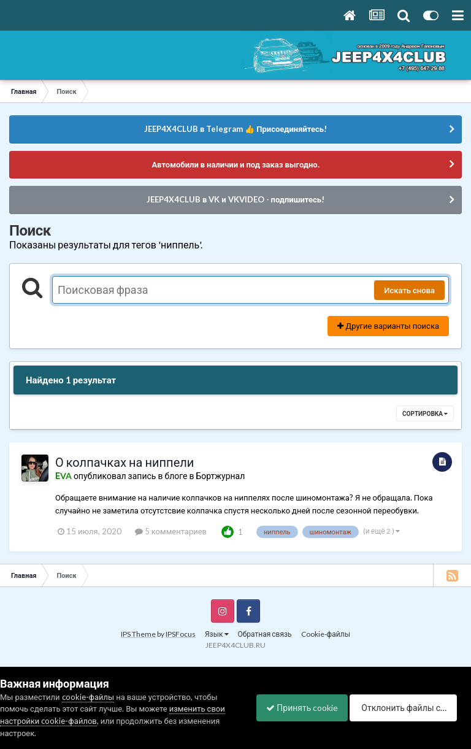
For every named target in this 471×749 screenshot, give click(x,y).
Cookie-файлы (325, 634)
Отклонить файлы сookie (163, 726)
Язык (217, 634)
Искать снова (409, 290)
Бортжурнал (220, 476)
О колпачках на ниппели (124, 462)
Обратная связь (265, 634)
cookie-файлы (88, 678)
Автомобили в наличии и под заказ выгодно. (235, 164)
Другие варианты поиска (388, 326)
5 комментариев (171, 531)
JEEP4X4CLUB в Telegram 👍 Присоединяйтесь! (235, 129)
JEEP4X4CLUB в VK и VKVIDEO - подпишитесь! (235, 199)
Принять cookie (49, 726)
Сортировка (425, 413)
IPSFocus (181, 634)
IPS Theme (138, 634)
